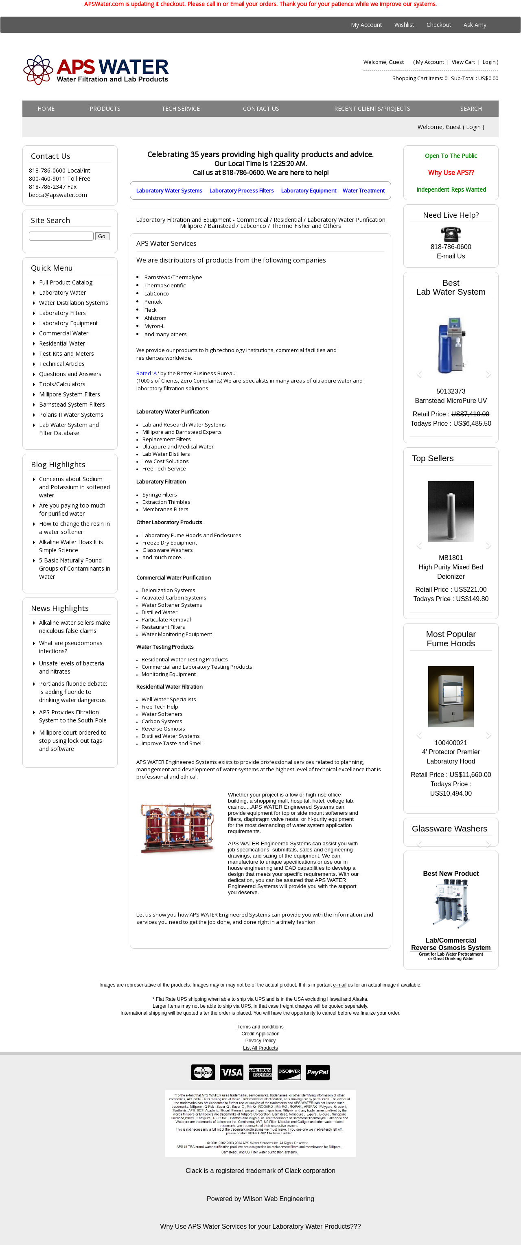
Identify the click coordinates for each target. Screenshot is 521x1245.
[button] (416, 370)
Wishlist (404, 24)
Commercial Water (63, 333)
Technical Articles (62, 364)
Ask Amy (475, 24)
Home (46, 108)
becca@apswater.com (58, 195)
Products (105, 108)
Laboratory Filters (62, 313)
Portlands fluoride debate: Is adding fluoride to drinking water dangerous (73, 692)
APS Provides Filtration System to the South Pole (73, 716)
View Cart (464, 62)
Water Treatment (364, 190)
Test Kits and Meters (66, 353)
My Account (366, 24)
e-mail (339, 985)
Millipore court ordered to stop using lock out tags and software (73, 741)
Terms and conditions (260, 1027)
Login (489, 62)
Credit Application (260, 1034)
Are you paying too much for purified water (72, 509)
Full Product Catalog (65, 282)
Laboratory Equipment (308, 190)
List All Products (260, 1048)
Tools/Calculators (62, 384)
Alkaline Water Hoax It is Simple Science (71, 546)
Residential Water (62, 343)
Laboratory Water (62, 292)
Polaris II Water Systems (71, 414)
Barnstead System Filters (72, 404)
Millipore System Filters (69, 394)
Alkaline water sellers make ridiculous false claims (74, 627)
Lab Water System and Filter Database (69, 429)
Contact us (261, 108)
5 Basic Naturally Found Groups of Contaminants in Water (74, 568)
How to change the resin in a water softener (74, 528)
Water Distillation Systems (73, 302)
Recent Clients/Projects (372, 108)
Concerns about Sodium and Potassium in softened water (74, 487)
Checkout (439, 24)
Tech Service (181, 108)
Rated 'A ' (147, 373)
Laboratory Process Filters (242, 190)
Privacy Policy (260, 1041)
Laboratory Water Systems (169, 190)
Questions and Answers (70, 374)
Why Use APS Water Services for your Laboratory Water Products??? (260, 1226)
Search (471, 108)
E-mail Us (451, 256)
